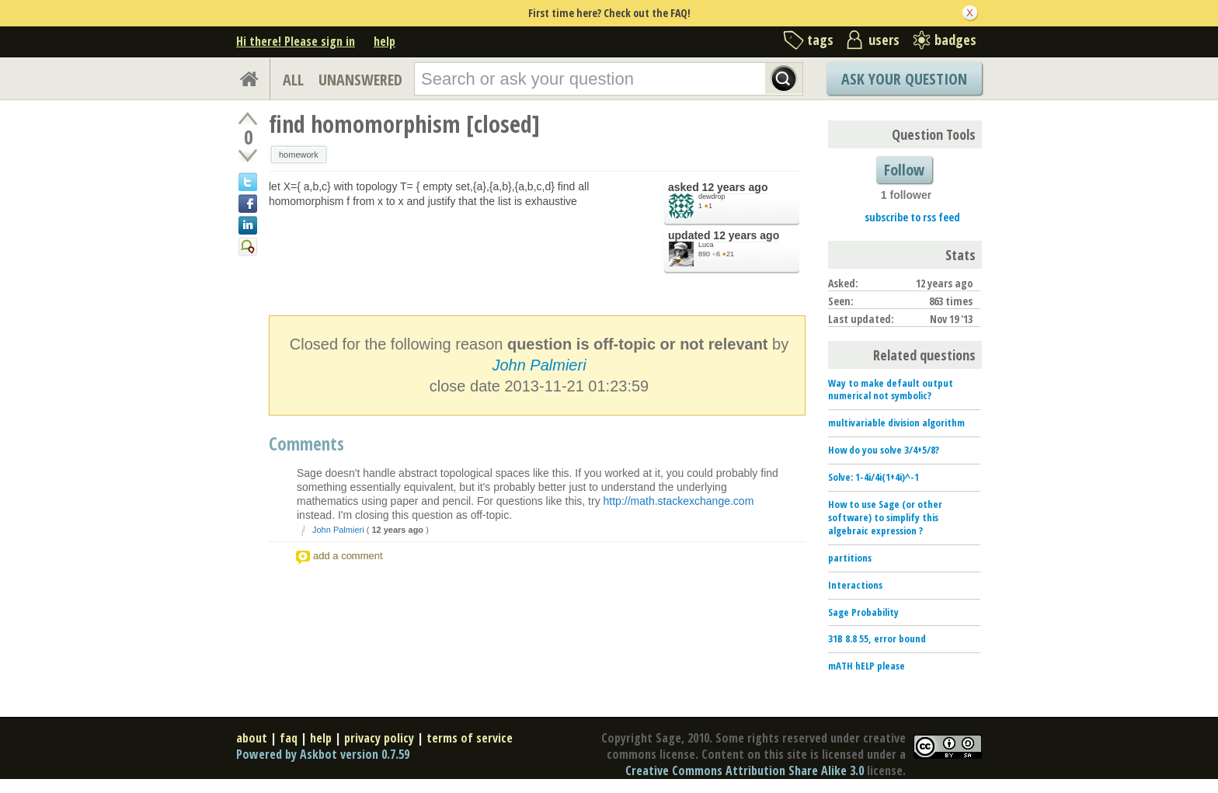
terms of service (469, 737)
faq (289, 737)
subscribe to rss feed (912, 217)
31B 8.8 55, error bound (877, 638)
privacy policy (379, 737)
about (251, 737)
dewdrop (712, 196)
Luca (706, 245)
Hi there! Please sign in (295, 41)
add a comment (348, 556)
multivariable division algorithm (896, 423)
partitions (850, 558)
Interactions (855, 585)
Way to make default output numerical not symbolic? (890, 389)
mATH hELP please (866, 666)
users (884, 39)
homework (298, 154)
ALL (293, 79)
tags (820, 39)
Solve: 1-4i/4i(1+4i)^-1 (873, 477)
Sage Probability (863, 612)
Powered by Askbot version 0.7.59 (322, 754)
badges (955, 39)
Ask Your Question (904, 78)
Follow (904, 169)
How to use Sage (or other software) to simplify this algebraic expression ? (885, 517)
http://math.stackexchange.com (679, 501)
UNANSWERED (360, 79)
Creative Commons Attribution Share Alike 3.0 (744, 770)
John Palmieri (539, 365)
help (384, 41)
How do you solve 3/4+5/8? (883, 450)
